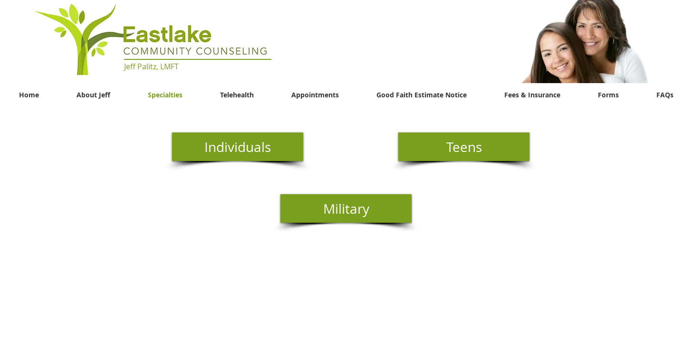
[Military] (346, 208)
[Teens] (463, 147)
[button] (584, 41)
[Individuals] (237, 147)
